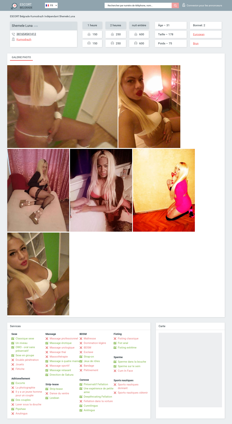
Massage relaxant (60, 370)
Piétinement (91, 370)
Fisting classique (128, 338)
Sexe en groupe (25, 355)
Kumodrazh (37, 16)
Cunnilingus (91, 405)
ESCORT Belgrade (20, 16)
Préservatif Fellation (96, 384)
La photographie (25, 387)
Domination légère (95, 343)
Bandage (89, 365)
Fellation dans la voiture (98, 401)
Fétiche (20, 369)
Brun (195, 43)
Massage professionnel (64, 338)
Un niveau (21, 343)
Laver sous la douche (28, 404)
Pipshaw (21, 409)
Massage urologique (62, 347)
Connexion (202, 5)
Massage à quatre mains (65, 361)
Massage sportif (59, 365)
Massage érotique (61, 343)
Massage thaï (58, 352)
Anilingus (89, 410)
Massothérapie (59, 356)
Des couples (23, 400)
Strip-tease (56, 388)
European (198, 34)
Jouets (20, 364)
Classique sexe (25, 338)
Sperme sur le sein (129, 366)
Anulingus (22, 413)
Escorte (20, 383)
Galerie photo (21, 57)
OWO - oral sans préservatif (25, 349)
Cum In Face (125, 370)
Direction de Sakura (61, 374)
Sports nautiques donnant (128, 386)
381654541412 (26, 34)
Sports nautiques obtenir (133, 392)
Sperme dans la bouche (132, 361)
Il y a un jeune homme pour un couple (29, 393)
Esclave (88, 352)
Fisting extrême (127, 347)
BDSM (87, 347)
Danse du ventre (59, 393)
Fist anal (123, 343)
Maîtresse (90, 338)
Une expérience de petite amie (98, 390)
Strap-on (89, 356)
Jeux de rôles (92, 361)
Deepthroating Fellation (98, 396)
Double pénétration (27, 360)
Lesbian (54, 398)
